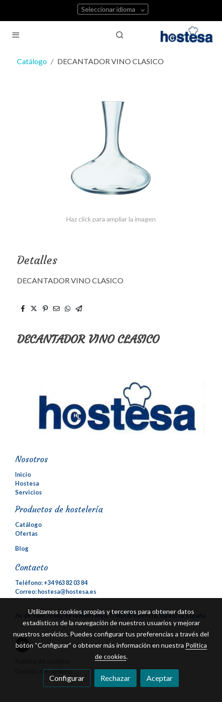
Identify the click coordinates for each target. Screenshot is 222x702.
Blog (22, 548)
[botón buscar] (119, 34)
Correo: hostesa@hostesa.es (55, 591)
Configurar (66, 677)
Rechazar (115, 677)
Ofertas (26, 533)
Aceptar (159, 677)
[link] (188, 35)
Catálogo (32, 61)
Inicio (23, 474)
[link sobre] (111, 412)
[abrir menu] (16, 34)
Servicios (28, 492)
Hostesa (27, 483)
